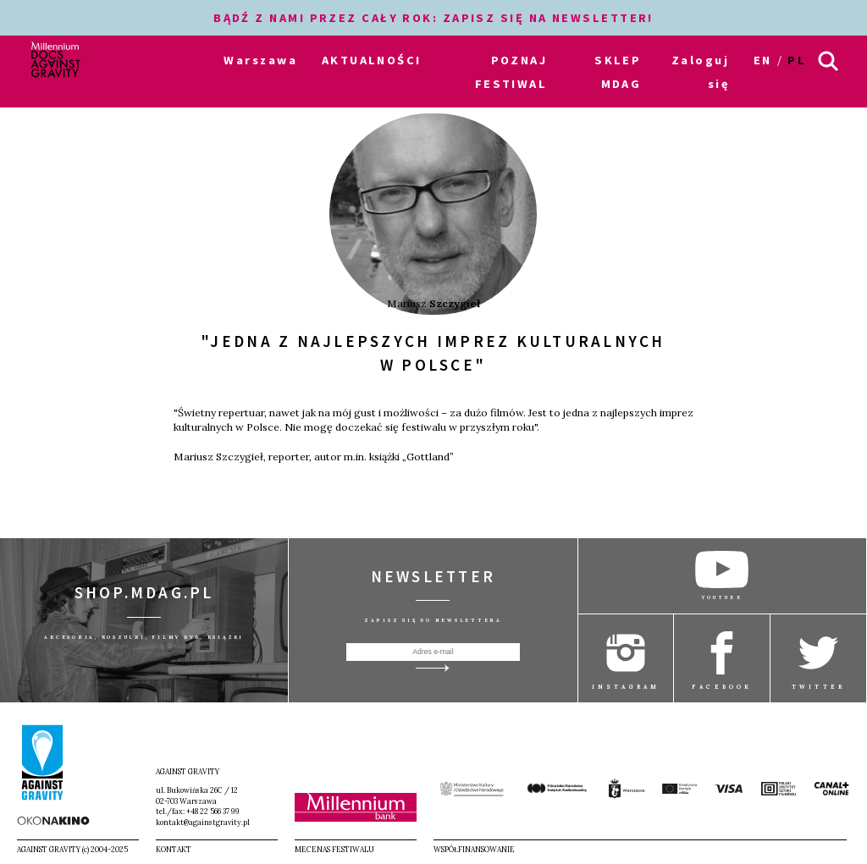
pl (796, 60)
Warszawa (260, 60)
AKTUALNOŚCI (372, 60)
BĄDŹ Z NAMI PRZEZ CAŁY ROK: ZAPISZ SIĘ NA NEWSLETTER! (433, 17)
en (763, 60)
